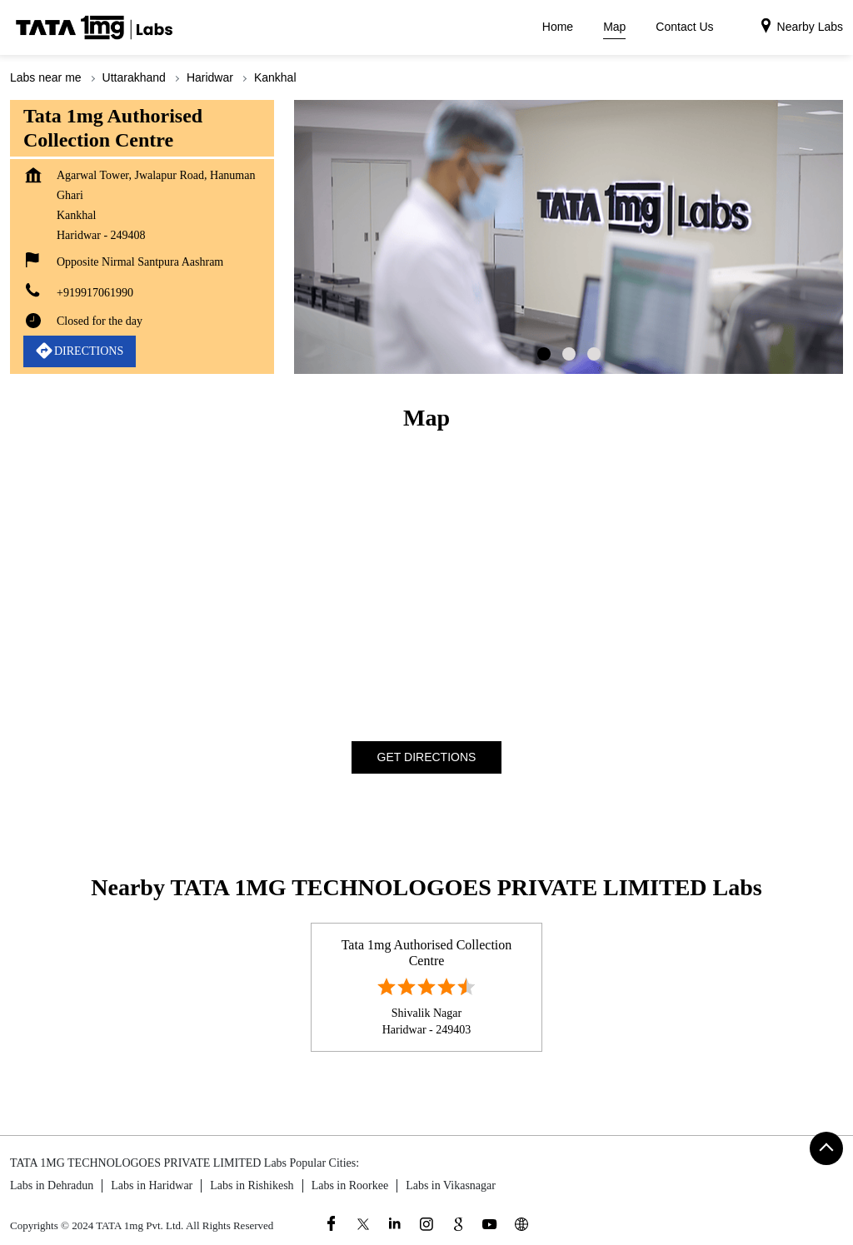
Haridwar (210, 77)
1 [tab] (544, 354)
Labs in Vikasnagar (451, 1185)
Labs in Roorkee (350, 1185)
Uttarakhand (134, 77)
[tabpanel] (568, 237)
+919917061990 (95, 292)
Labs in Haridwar (151, 1185)
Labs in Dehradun (51, 1185)
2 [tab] (569, 354)
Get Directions (426, 756)
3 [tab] (594, 354)
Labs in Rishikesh (251, 1185)
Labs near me (46, 77)
